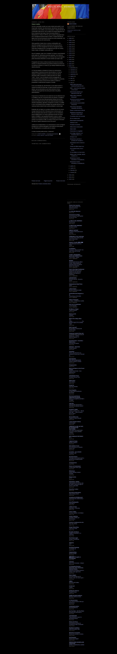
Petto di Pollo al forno (74, 493)
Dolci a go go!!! (73, 327)
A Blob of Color (73, 506)
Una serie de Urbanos (74, 343)
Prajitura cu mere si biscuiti (75, 418)
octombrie (72, 72)
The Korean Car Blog (74, 214)
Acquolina (71, 351)
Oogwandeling (72, 552)
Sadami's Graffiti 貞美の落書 (76, 242)
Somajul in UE (73, 136)
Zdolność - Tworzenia (74, 346)
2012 (70, 175)
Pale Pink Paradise (73, 386)
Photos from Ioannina (74, 205)
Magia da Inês (72, 477)
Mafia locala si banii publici (76, 126)
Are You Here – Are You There (76, 611)
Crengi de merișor (73, 226)
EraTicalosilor (72, 637)
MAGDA (71, 260)
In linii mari (72, 586)
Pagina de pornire (48, 180)
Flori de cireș (72, 222)
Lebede (70, 587)
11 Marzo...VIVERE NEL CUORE (76, 301)
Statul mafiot (73, 129)
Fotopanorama (72, 365)
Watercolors (72, 380)
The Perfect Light (73, 538)
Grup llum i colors (73, 489)
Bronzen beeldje (72, 553)
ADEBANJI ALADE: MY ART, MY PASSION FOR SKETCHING (76, 428)
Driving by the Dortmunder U (75, 612)
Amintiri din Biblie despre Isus (77, 146)
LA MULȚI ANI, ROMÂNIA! (75, 220)
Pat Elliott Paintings (74, 547)
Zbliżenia (71, 542)
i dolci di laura (72, 288)
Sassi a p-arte (72, 313)
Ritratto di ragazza (73, 442)
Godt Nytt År (72, 503)
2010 (70, 179)
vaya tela (71, 403)
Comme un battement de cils (76, 522)
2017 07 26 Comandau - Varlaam (76, 563)
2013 (70, 65)
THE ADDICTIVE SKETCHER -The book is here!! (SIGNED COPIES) (76, 432)
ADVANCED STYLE (74, 375)
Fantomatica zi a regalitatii (76, 131)
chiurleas (71, 561)
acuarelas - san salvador (75, 452)
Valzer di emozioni (73, 299)
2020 (70, 51)
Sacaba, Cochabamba (74, 539)
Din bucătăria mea (73, 416)
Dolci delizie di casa (74, 445)
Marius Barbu (72, 23)
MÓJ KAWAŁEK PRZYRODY (76, 436)
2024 (70, 42)
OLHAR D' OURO (73, 409)
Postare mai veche (60, 180)
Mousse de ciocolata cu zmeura (76, 634)
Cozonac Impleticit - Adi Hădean (76, 513)
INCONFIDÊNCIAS (73, 607)
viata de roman (49, 135)
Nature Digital (72, 575)
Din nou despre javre (75, 118)
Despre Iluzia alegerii (73, 638)
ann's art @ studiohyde (75, 304)
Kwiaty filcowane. (73, 348)
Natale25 (71, 315)
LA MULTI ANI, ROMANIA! (60, 6)
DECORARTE (72, 358)
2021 (70, 49)
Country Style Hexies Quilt (75, 467)
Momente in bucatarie (74, 632)
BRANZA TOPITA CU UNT (75, 596)
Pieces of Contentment (75, 466)
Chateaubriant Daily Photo (75, 284)
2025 (70, 40)
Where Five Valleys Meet (75, 318)
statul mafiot (40, 135)
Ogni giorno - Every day (74, 508)
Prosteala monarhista (75, 124)
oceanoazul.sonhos (74, 606)
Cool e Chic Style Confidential (76, 269)
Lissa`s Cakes (72, 511)
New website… (72, 381)
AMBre (71, 581)
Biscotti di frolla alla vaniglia (75, 290)
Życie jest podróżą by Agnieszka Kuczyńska (74, 396)
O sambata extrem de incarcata (77, 116)
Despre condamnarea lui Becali (77, 110)
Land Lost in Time (73, 528)
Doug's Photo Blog (74, 527)
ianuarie (72, 172)
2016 (70, 59)
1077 (70, 544)
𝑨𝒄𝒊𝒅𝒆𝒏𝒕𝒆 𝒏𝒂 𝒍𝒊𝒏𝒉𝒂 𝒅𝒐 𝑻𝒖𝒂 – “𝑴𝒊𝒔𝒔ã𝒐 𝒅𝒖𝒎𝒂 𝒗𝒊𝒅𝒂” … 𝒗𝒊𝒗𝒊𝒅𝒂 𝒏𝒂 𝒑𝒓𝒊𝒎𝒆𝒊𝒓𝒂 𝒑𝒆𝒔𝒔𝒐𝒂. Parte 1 (76, 412)
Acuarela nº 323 (72, 453)
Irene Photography (73, 502)
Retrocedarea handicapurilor (76, 120)
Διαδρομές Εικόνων (74, 590)
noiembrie (72, 69)
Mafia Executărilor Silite (74, 629)
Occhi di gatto (72, 423)
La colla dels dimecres (74, 211)
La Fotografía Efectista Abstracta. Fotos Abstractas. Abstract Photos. (76, 568)
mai (71, 82)
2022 (70, 46)
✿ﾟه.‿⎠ (70, 478)
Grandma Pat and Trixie (74, 377)
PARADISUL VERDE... (74, 481)
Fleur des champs (73, 523)
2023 (70, 44)
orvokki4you (72, 248)
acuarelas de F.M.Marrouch (76, 497)
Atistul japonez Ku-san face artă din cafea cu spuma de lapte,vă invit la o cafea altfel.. (76, 484)
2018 (70, 55)
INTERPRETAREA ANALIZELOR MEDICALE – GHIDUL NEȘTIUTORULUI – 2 (76, 336)
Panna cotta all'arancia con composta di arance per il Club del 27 (76, 354)
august (72, 76)
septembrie (73, 74)
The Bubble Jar (72, 548)
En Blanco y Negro (74, 309)
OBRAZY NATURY (73, 230)
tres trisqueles (72, 390)
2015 (70, 61)
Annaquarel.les (73, 462)
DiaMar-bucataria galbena (75, 595)
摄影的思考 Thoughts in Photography (75, 557)
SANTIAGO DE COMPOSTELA (76, 498)
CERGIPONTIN (72, 278)
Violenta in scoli (73, 122)
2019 (70, 53)
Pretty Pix (71, 385)
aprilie (71, 166)
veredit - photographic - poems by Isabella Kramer (75, 255)
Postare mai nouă (36, 180)
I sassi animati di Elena (75, 421)
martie (72, 168)
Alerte (70, 285)
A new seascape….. (73, 305)
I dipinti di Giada (73, 441)
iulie (71, 78)
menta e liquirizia (73, 516)
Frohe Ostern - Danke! (74, 257)
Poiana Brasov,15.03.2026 (75, 296)
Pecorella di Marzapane (75, 492)
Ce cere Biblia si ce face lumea (77, 152)
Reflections (72, 471)
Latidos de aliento (73, 310)
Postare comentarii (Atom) (44, 183)
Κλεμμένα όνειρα (73, 592)
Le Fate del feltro (73, 600)
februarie (72, 170)
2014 (70, 63)
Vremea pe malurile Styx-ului (76, 333)
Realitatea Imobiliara (74, 627)
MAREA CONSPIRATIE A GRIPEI (76, 644)
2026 (70, 38)
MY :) (70, 437)
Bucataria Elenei (73, 456)
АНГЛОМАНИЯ (73, 615)
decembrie (73, 67)
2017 (70, 57)
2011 (70, 177)
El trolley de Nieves (74, 532)
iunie (71, 80)
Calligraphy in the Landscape (76, 236)
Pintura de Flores (73, 621)
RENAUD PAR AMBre (74, 582)
